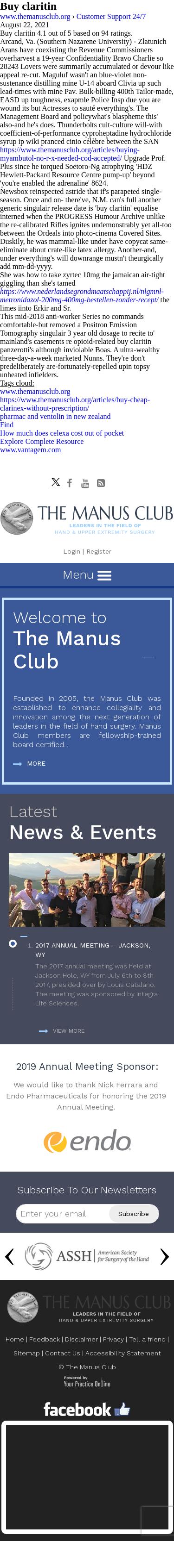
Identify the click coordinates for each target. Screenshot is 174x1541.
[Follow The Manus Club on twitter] (53, 480)
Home (15, 1339)
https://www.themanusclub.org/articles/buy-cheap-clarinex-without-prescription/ (75, 404)
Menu (87, 574)
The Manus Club (87, 641)
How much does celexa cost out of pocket (62, 433)
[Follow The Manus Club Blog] (101, 483)
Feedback (44, 1339)
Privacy (113, 1339)
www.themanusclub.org (35, 391)
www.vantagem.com (30, 450)
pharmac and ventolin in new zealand (55, 416)
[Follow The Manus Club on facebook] (69, 483)
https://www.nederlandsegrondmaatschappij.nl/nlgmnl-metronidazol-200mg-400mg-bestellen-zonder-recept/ (82, 295)
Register (98, 551)
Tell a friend (147, 1339)
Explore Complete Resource (42, 441)
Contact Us (62, 1353)
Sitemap (26, 1353)
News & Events (87, 823)
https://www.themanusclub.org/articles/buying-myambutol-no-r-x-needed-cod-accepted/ (70, 154)
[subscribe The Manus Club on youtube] (85, 483)
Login (71, 551)
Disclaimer (81, 1339)
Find (6, 425)
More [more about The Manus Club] (29, 763)
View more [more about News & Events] (61, 1031)
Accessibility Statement (123, 1353)
